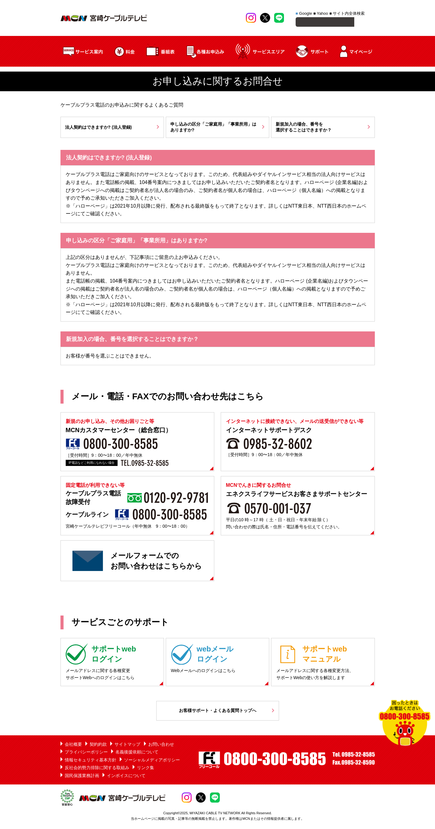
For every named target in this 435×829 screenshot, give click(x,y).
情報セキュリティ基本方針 (90, 760)
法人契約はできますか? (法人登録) (98, 128)
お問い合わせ (161, 745)
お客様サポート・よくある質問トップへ (217, 711)
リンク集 (145, 768)
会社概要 (73, 745)
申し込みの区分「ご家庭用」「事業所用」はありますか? (213, 128)
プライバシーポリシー (86, 752)
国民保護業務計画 (82, 776)
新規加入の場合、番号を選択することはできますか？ (304, 128)
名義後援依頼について (136, 752)
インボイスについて (126, 776)
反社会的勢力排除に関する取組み (97, 768)
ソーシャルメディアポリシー (152, 760)
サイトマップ (127, 745)
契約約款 (98, 745)
